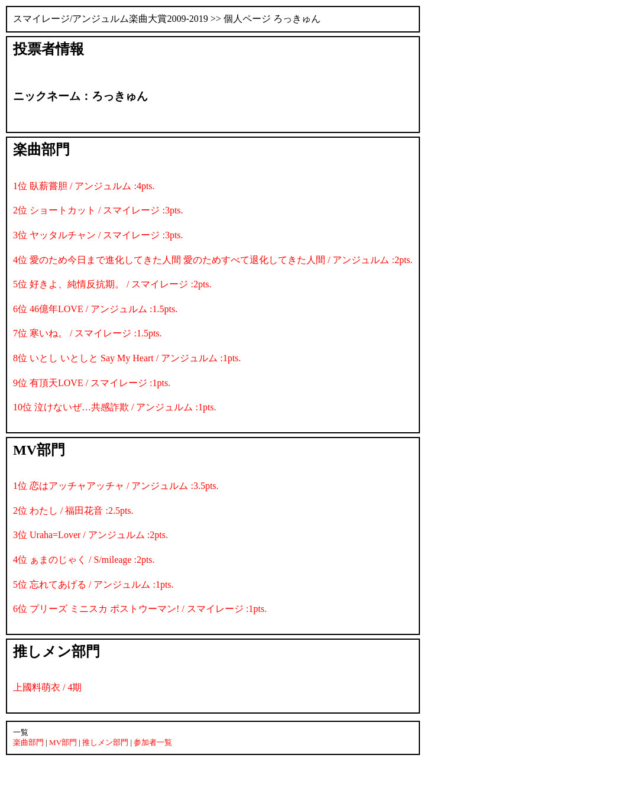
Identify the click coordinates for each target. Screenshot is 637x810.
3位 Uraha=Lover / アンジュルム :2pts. (90, 535)
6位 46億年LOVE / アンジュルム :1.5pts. (95, 309)
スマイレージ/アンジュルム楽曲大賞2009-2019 (110, 19)
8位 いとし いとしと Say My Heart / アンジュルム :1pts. (127, 358)
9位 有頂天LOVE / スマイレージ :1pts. (91, 383)
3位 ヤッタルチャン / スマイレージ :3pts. (98, 235)
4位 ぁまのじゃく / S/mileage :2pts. (84, 560)
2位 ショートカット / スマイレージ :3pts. (98, 210)
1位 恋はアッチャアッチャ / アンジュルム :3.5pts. (116, 486)
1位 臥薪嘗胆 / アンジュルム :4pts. (84, 186)
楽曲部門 (28, 742)
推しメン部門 (105, 742)
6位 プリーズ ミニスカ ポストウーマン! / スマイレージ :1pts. (140, 609)
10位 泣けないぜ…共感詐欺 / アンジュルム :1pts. (114, 407)
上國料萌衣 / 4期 (47, 687)
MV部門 (63, 742)
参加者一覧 (153, 742)
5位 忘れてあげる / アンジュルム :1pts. (93, 584)
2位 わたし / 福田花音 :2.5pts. (73, 511)
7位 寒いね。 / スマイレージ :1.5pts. (87, 333)
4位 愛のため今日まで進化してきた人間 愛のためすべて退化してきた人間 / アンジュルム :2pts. (213, 260)
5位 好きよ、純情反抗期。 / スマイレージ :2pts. (112, 284)
